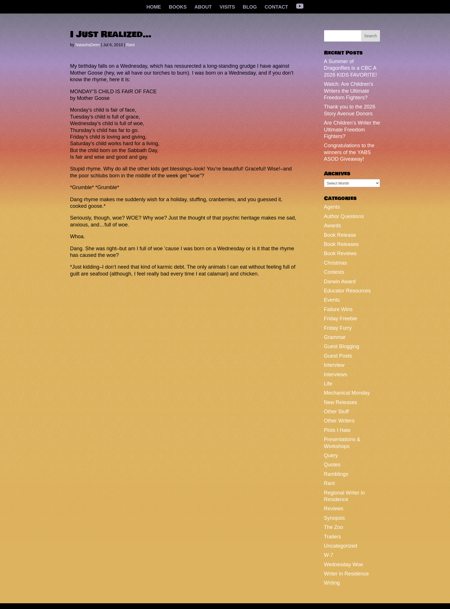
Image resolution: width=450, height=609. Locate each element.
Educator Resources (347, 291)
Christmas (335, 263)
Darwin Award (340, 281)
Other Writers (339, 421)
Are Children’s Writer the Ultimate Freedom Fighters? (352, 129)
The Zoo (333, 527)
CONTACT (276, 7)
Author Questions (344, 216)
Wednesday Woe (343, 564)
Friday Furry (338, 328)
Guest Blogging (341, 346)
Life (328, 384)
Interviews (335, 374)
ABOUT (203, 7)
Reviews (334, 508)
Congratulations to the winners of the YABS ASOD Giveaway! (349, 152)
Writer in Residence (346, 574)
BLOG (250, 7)
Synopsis (334, 518)
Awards (332, 225)
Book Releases (341, 244)
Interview (334, 365)
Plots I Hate (337, 430)
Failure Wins (338, 309)
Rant (130, 44)
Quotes (332, 465)
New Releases (340, 402)
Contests (334, 272)
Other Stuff (336, 411)
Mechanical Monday (347, 393)
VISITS (227, 7)
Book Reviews (340, 253)
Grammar (335, 337)
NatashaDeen (87, 44)
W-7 (328, 555)
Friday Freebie (340, 318)
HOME (153, 7)
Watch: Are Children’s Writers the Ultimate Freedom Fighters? (348, 90)
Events (332, 300)
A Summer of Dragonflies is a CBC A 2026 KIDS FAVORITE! (350, 68)
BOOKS (178, 7)
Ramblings (336, 474)
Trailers (332, 537)
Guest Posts (338, 356)
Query (331, 455)
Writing (332, 583)
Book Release (340, 235)
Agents (332, 207)
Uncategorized (340, 546)
